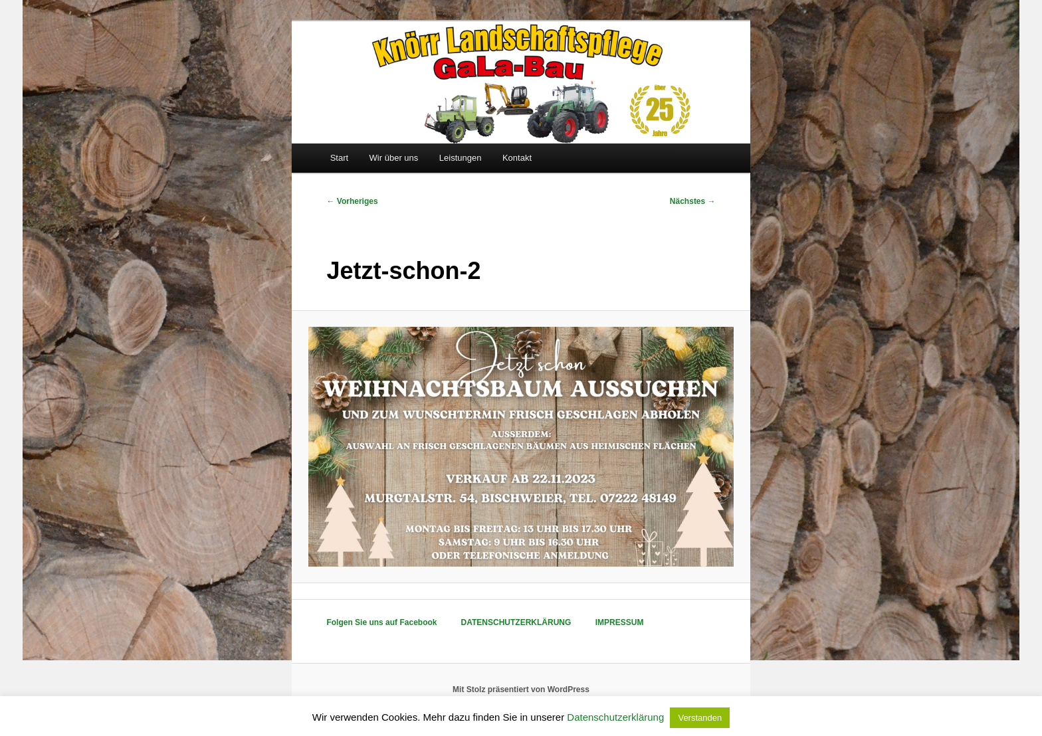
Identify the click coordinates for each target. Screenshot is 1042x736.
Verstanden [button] (700, 718)
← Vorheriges (351, 201)
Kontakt (517, 158)
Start (339, 158)
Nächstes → (693, 201)
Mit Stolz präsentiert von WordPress (521, 689)
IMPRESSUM (619, 622)
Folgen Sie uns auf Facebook (381, 622)
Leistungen (460, 158)
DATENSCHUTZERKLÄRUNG (516, 622)
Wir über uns (394, 158)
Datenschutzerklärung (615, 717)
